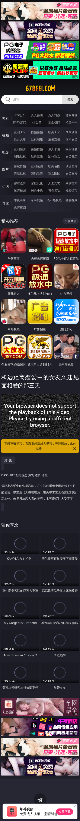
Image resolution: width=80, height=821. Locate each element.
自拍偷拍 (37, 132)
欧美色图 (54, 166)
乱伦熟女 (54, 156)
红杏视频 (71, 200)
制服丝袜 (20, 156)
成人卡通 (54, 149)
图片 (5, 169)
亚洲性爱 (20, 149)
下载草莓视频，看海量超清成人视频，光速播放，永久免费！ (40, 446)
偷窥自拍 (20, 166)
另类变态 (71, 156)
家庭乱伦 (37, 183)
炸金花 (36, 122)
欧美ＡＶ (54, 132)
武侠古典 (71, 183)
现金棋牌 (54, 122)
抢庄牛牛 (71, 122)
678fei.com (40, 88)
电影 (5, 152)
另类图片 (71, 173)
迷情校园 (20, 190)
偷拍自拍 (37, 149)
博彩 (5, 118)
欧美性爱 (71, 149)
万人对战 (54, 115)
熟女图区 (54, 173)
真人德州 (37, 115)
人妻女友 (54, 183)
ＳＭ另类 (71, 139)
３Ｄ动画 (71, 132)
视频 (5, 135)
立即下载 (65, 812)
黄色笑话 (54, 190)
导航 (5, 203)
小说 (5, 186)
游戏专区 (71, 115)
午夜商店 (20, 200)
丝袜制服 (37, 139)
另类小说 (37, 190)
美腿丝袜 (20, 173)
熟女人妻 (20, 139)
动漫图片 (71, 166)
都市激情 (20, 183)
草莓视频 (37, 200)
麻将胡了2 (20, 122)
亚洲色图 (37, 166)
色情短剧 (20, 207)
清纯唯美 (37, 173)
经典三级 (37, 156)
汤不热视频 (54, 200)
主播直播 (54, 139)
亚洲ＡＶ (20, 132)
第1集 (8, 460)
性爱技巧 (71, 190)
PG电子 (20, 115)
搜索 (70, 99)
